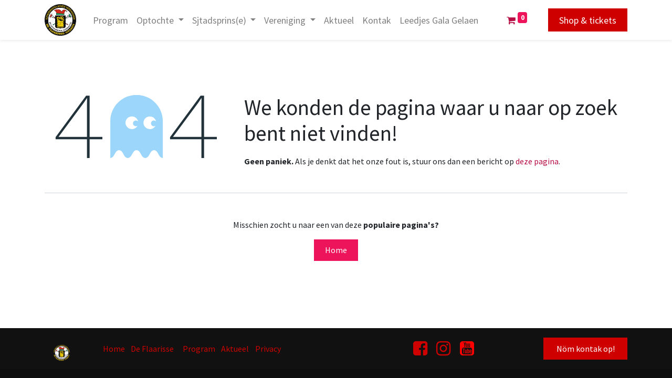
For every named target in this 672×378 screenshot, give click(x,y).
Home (336, 250)
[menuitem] (110, 20)
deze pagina (537, 161)
